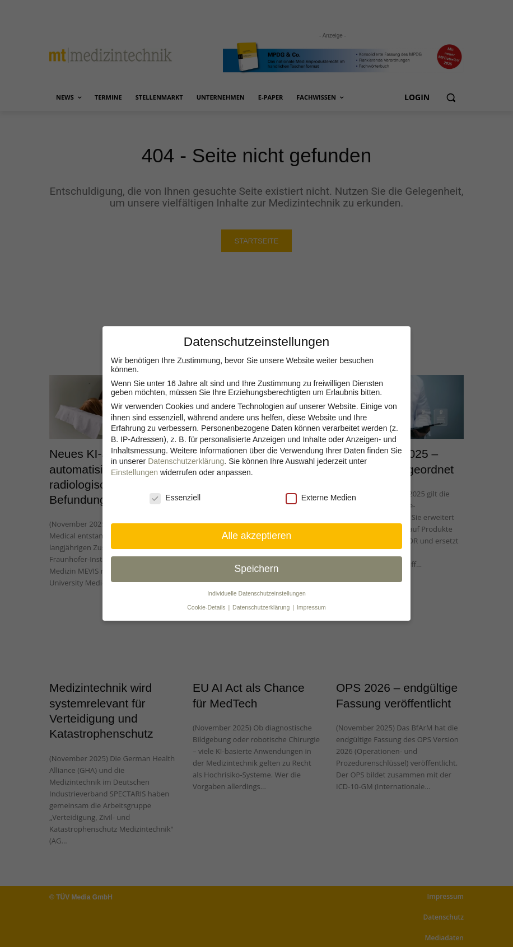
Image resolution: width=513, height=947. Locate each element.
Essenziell (175, 497)
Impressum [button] (311, 607)
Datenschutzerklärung (186, 461)
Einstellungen (134, 472)
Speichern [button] (257, 568)
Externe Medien (321, 497)
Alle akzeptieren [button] (257, 535)
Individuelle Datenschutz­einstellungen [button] (256, 593)
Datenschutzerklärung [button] (261, 607)
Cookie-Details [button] (207, 607)
